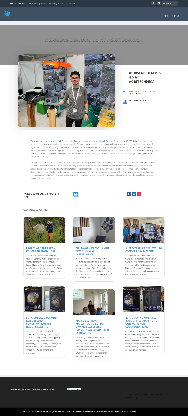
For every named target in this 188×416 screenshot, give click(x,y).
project (132, 85)
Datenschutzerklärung (43, 381)
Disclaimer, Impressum (20, 381)
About (175, 12)
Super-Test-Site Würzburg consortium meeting (143, 242)
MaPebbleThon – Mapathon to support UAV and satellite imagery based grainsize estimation (93, 318)
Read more (158, 412)
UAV (139, 85)
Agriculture (134, 83)
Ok (140, 412)
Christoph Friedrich (61, 133)
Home (165, 12)
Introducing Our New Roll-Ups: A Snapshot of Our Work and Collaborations (142, 314)
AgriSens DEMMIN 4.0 (105, 133)
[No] (184, 412)
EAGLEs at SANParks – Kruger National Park (41, 242)
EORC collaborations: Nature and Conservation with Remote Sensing (41, 314)
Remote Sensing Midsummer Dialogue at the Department (50, 3)
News (155, 83)
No (147, 412)
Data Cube (146, 83)
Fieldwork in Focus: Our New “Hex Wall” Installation (93, 243)
